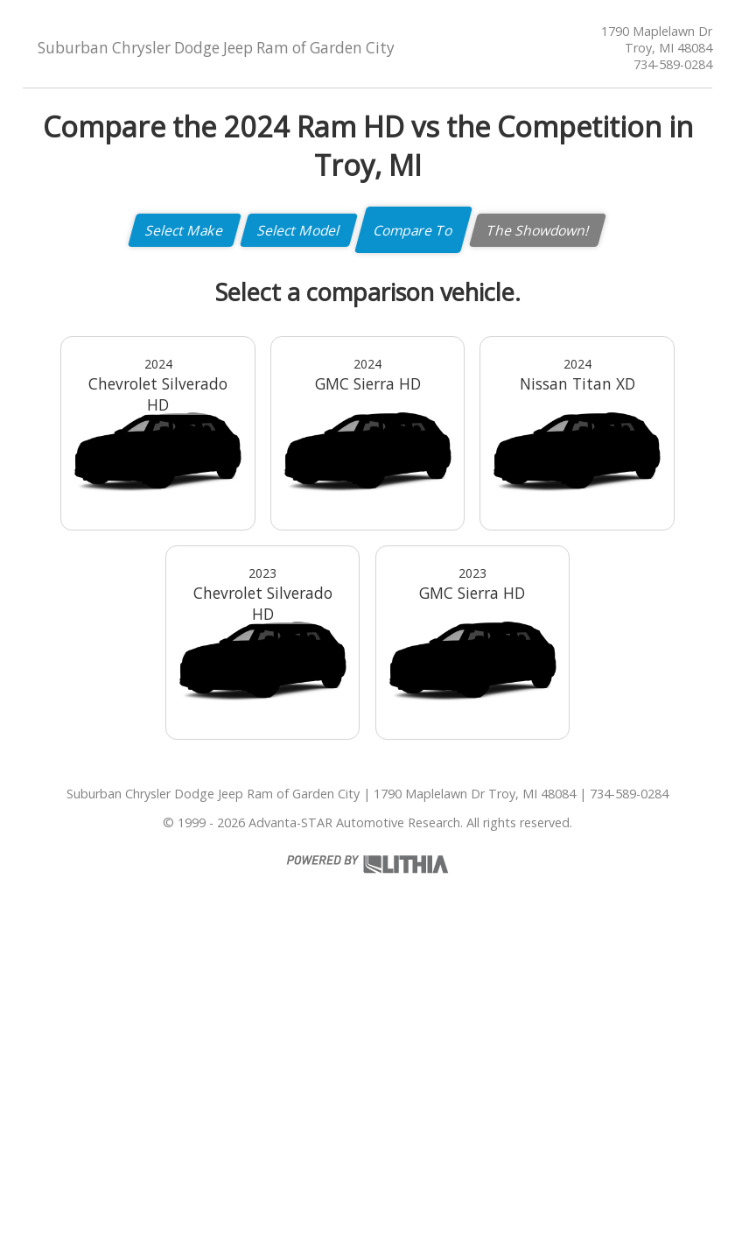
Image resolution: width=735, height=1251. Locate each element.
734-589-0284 (673, 64)
